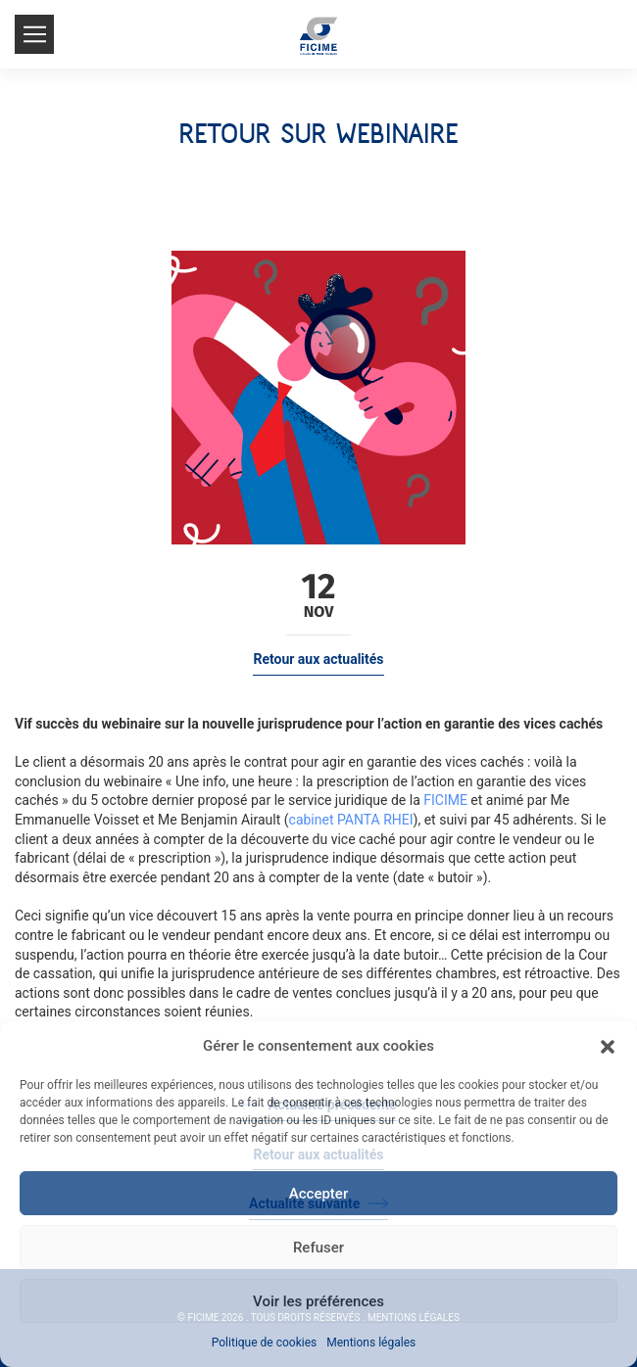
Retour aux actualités (318, 659)
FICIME (445, 800)
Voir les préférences (318, 1301)
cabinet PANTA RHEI (351, 819)
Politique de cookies (264, 1342)
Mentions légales (371, 1342)
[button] (607, 1047)
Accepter (318, 1193)
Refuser (318, 1247)
